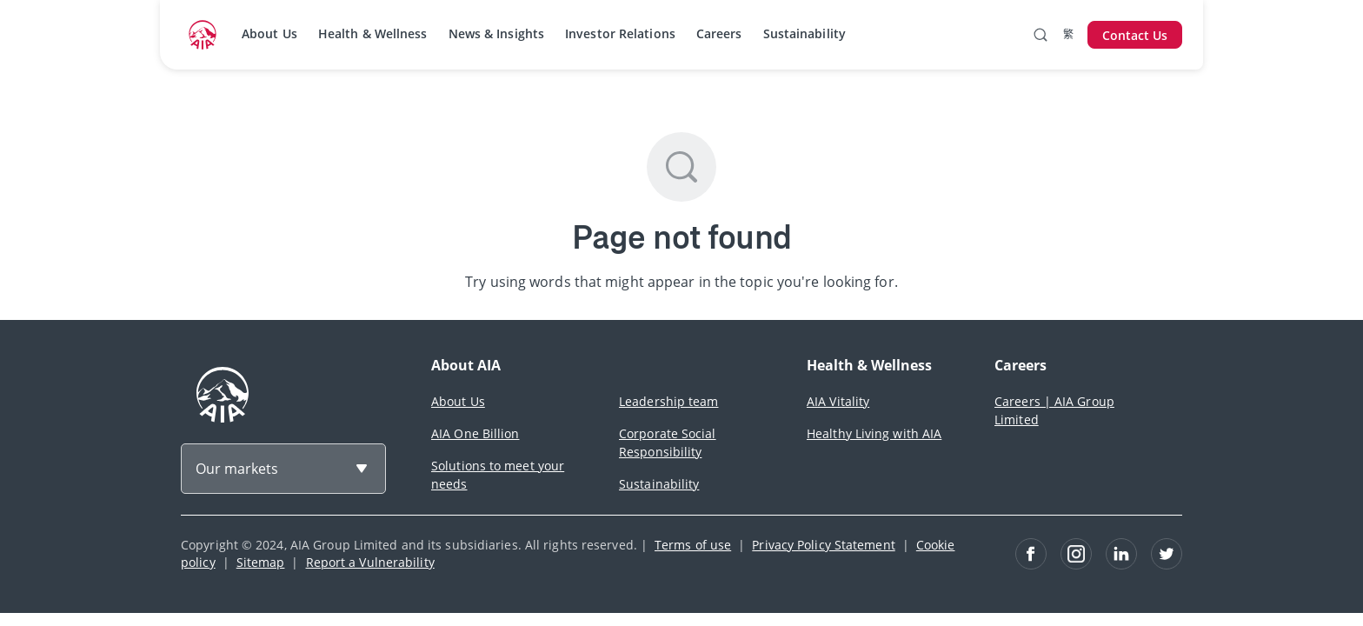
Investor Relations (620, 33)
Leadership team (669, 401)
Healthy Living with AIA (874, 433)
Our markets (237, 468)
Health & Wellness (373, 33)
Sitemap (260, 562)
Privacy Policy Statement (823, 544)
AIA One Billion (475, 433)
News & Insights (497, 33)
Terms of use (693, 544)
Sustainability (804, 33)
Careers (719, 33)
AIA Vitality (838, 401)
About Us (269, 33)
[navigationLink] (202, 35)
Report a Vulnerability (370, 562)
